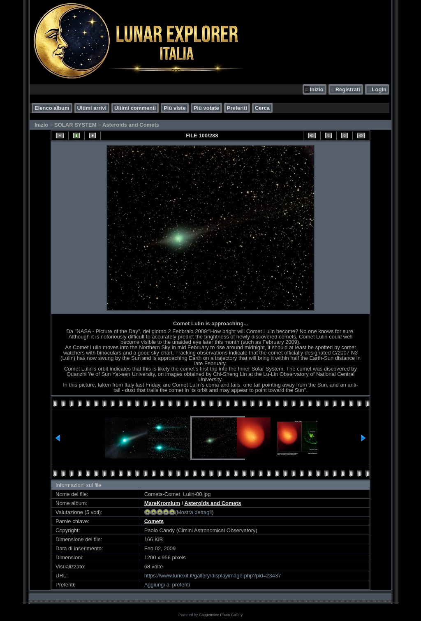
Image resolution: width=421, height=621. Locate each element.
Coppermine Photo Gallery (221, 615)
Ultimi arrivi (92, 108)
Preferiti (237, 108)
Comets (154, 521)
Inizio (316, 89)
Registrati (347, 89)
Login (379, 89)
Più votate (206, 108)
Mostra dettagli (194, 512)
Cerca (262, 108)
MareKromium (162, 503)
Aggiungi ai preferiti (167, 585)
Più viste (174, 108)
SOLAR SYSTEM (75, 125)
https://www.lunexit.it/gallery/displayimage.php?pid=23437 (212, 575)
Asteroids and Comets (130, 125)
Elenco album (52, 108)
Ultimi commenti (135, 108)
